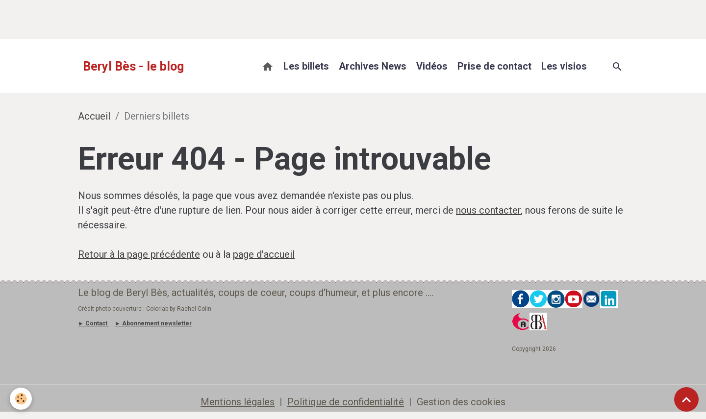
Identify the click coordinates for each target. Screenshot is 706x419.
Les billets (306, 66)
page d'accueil (264, 254)
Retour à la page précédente (139, 254)
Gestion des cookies (461, 402)
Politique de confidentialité (345, 402)
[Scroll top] (686, 399)
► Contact (92, 323)
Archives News (372, 66)
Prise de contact (494, 66)
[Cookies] (21, 399)
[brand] (133, 66)
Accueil (94, 116)
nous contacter (488, 210)
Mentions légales (238, 402)
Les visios (564, 66)
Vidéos (432, 66)
